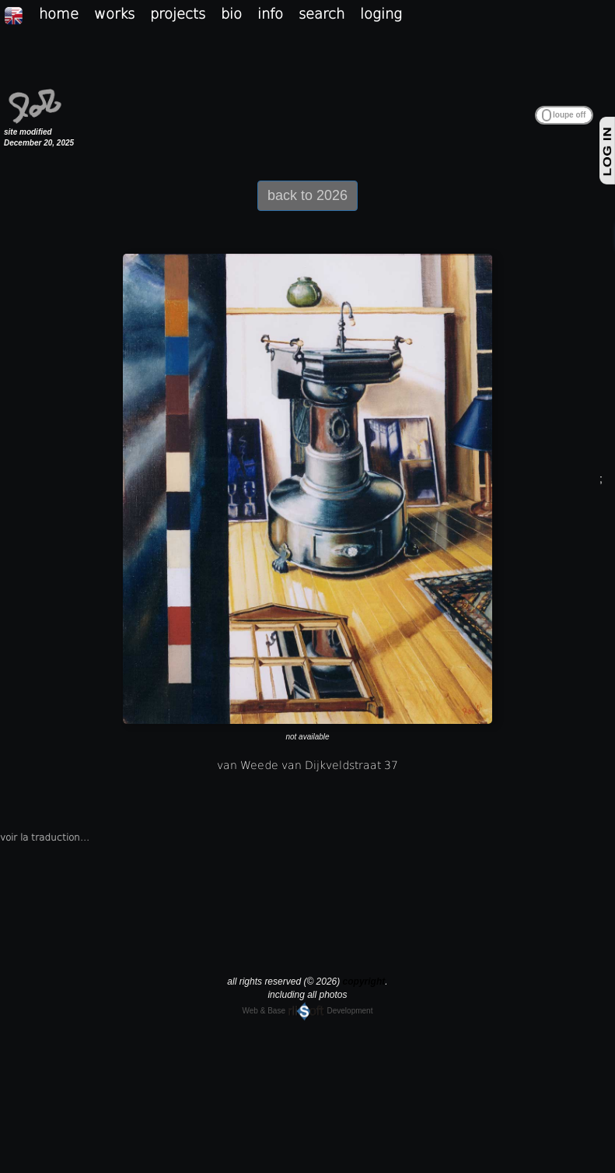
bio (231, 13)
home (59, 13)
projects (177, 13)
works (114, 13)
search (321, 13)
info (270, 13)
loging (381, 13)
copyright (364, 981)
